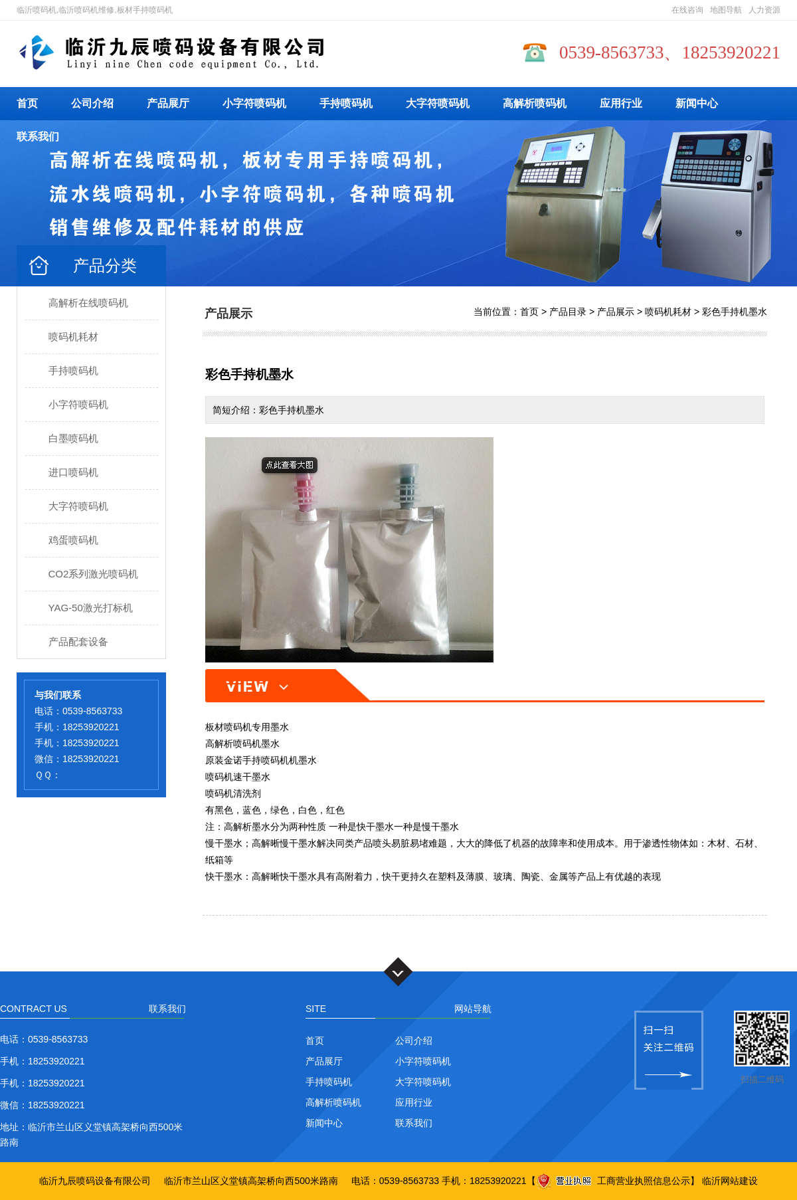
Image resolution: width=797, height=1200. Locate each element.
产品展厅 (168, 103)
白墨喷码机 (73, 438)
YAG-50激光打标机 (90, 607)
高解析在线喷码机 (88, 302)
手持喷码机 (346, 103)
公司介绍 (92, 103)
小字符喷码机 (254, 103)
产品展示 (615, 311)
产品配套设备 (78, 641)
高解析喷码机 (535, 103)
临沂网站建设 (730, 1180)
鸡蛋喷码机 (73, 540)
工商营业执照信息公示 (613, 1180)
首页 (27, 103)
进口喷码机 (73, 472)
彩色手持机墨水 (734, 311)
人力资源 (764, 10)
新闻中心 (696, 103)
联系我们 (38, 136)
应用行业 (621, 103)
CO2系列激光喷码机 (93, 573)
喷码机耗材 (73, 336)
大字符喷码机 (438, 103)
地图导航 (726, 10)
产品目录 (567, 311)
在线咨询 (687, 10)
